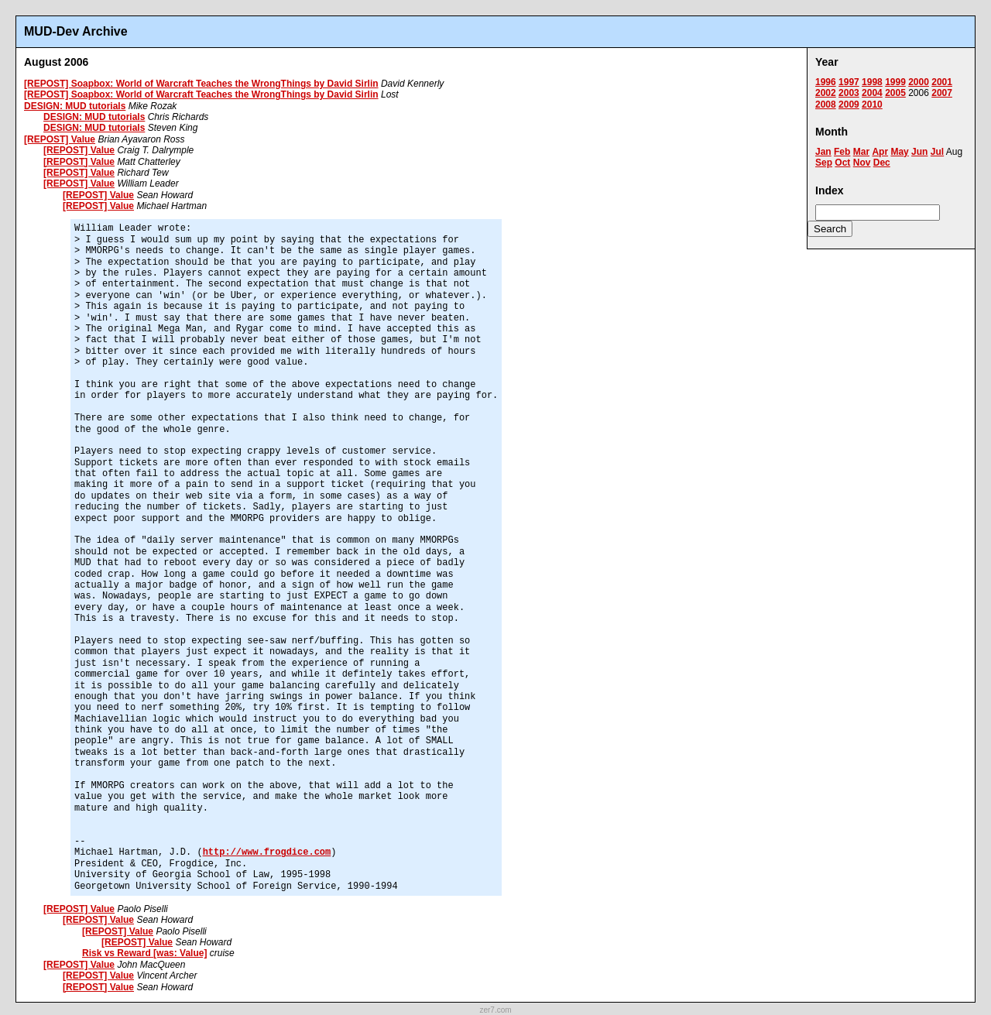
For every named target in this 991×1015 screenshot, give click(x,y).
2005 (895, 92)
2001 (941, 82)
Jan (823, 151)
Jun (919, 151)
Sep (823, 162)
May (899, 151)
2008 (825, 104)
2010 (872, 104)
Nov (862, 162)
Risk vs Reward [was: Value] (144, 953)
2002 (825, 92)
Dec (881, 162)
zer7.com (495, 1010)
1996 (825, 82)
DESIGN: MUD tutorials (74, 106)
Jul (937, 151)
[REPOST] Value (59, 139)
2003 (848, 92)
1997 (848, 82)
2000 (918, 82)
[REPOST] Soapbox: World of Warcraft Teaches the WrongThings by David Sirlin (201, 83)
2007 (941, 92)
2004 (872, 92)
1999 (895, 82)
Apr (880, 151)
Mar (861, 151)
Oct (842, 162)
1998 (872, 82)
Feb (842, 151)
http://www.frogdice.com (267, 852)
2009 (848, 104)
